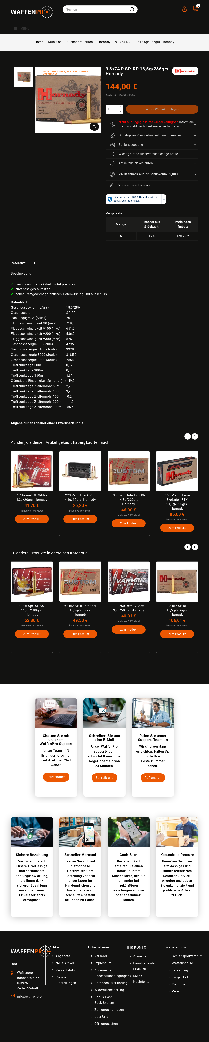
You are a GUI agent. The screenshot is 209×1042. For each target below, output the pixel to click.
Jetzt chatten (56, 777)
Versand (100, 956)
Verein (176, 991)
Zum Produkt (32, 519)
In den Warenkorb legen (162, 109)
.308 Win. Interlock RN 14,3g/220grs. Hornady (128, 499)
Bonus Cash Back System (104, 1000)
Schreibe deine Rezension (131, 185)
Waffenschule (182, 963)
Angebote (63, 956)
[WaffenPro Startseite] (31, 951)
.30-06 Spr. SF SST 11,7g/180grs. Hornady (32, 610)
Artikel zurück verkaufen (131, 163)
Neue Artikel (65, 963)
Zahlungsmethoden (109, 1010)
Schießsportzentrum (187, 956)
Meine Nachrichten (142, 979)
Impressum (102, 963)
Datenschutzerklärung (111, 983)
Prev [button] (187, 547)
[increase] (120, 107)
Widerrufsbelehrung (109, 990)
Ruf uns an (153, 778)
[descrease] (120, 111)
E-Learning (180, 970)
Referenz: (18, 263)
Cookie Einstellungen (66, 980)
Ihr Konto (136, 947)
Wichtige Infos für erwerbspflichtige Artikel (144, 154)
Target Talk (180, 977)
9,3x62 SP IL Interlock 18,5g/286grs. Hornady (80, 610)
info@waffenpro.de (31, 996)
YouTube (178, 984)
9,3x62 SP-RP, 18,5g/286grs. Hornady (177, 610)
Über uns (101, 1017)
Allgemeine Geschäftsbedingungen (112, 973)
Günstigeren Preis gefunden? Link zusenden (145, 135)
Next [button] (195, 547)
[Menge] (112, 109)
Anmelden (140, 956)
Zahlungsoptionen (127, 144)
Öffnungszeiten (106, 1024)
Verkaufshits (65, 970)
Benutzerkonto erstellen (144, 966)
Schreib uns (105, 778)
